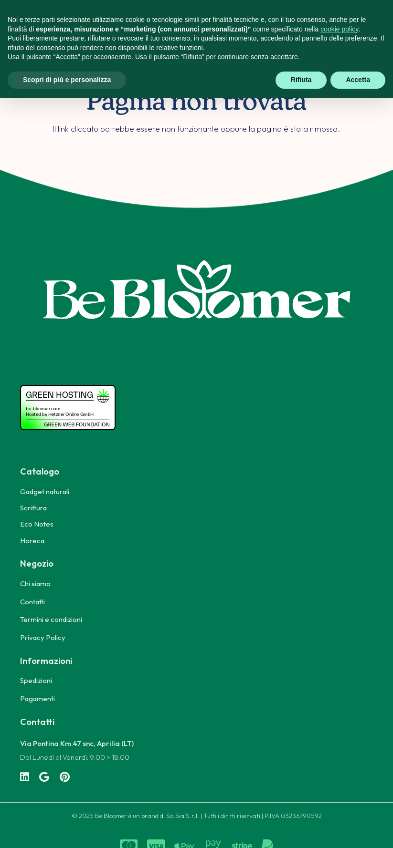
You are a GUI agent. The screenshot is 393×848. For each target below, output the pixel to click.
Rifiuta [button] (301, 79)
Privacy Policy (42, 637)
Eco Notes (36, 523)
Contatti (32, 601)
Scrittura (33, 507)
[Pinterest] (65, 777)
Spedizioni (36, 680)
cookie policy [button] (339, 29)
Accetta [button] (358, 79)
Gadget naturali (44, 491)
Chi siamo (35, 583)
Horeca (32, 540)
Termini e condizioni (51, 619)
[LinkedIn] (24, 777)
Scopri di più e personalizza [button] (67, 79)
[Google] (44, 777)
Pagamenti (37, 698)
